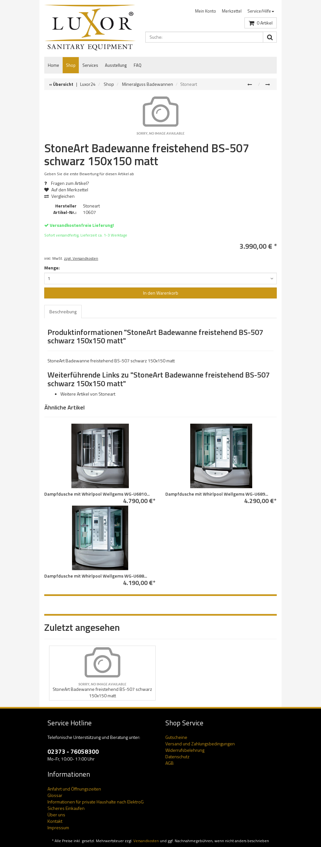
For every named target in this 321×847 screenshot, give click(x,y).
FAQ (137, 65)
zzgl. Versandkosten (81, 258)
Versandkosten (146, 841)
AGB (169, 763)
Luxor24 (88, 84)
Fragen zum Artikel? (66, 183)
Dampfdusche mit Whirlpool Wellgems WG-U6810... (97, 493)
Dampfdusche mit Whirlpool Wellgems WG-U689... (216, 493)
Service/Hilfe (260, 11)
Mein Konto (205, 11)
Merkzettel (232, 11)
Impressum (58, 827)
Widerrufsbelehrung (184, 750)
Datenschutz (177, 756)
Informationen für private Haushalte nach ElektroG (95, 801)
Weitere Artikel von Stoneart (87, 393)
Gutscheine (176, 737)
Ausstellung (116, 65)
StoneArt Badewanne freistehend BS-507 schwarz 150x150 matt (102, 692)
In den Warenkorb (160, 292)
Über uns (56, 814)
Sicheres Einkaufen (66, 808)
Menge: (52, 268)
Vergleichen (59, 196)
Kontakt (54, 821)
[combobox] (160, 278)
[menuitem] (205, 11)
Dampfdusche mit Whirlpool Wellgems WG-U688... (95, 575)
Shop (71, 65)
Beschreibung (63, 311)
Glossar (54, 795)
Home (53, 65)
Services (90, 65)
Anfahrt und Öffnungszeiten (74, 788)
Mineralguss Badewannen (147, 84)
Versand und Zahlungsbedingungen (200, 743)
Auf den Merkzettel (68, 189)
